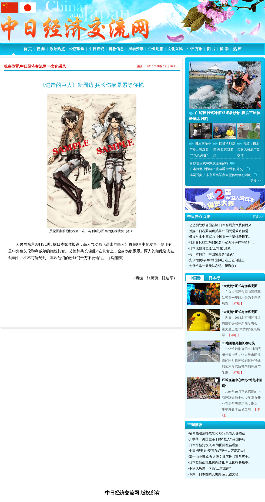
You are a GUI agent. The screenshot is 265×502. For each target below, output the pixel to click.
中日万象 (194, 49)
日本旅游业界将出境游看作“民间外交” (200, 149)
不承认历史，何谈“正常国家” (210, 468)
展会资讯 (135, 49)
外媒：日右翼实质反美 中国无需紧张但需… (220, 231)
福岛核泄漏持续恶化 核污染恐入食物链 (217, 433)
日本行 (214, 278)
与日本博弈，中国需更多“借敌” (211, 254)
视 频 (40, 49)
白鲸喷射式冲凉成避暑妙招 (209, 163)
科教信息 (116, 49)
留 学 (224, 49)
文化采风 (175, 49)
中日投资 (96, 49)
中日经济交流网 (33, 66)
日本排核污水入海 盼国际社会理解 (214, 445)
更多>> (255, 181)
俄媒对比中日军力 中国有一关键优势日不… (220, 237)
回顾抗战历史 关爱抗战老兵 (224, 149)
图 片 (211, 49)
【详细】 (237, 303)
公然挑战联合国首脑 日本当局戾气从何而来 (220, 225)
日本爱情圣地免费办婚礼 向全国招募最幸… (220, 462)
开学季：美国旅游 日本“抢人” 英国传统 (217, 439)
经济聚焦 (76, 49)
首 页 (28, 49)
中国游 (195, 278)
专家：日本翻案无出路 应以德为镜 (214, 474)
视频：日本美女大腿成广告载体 (248, 149)
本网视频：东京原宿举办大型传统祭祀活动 (220, 175)
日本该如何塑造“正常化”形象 (210, 248)
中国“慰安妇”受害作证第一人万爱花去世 (218, 451)
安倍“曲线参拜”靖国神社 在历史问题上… (218, 260)
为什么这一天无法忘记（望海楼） (213, 266)
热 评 (237, 49)
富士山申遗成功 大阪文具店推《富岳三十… (220, 457)
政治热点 (57, 49)
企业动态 (155, 49)
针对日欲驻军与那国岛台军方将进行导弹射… (221, 243)
